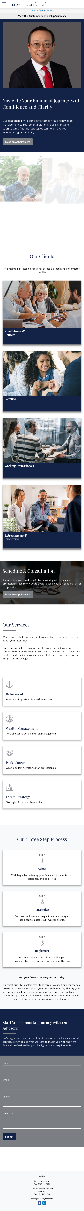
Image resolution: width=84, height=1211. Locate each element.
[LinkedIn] (44, 1203)
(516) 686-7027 (45, 1181)
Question (8, 1113)
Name (6, 1063)
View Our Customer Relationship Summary (42, 16)
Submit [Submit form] (9, 1136)
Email (6, 1079)
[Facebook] (39, 1203)
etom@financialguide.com (42, 1198)
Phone (6, 1096)
